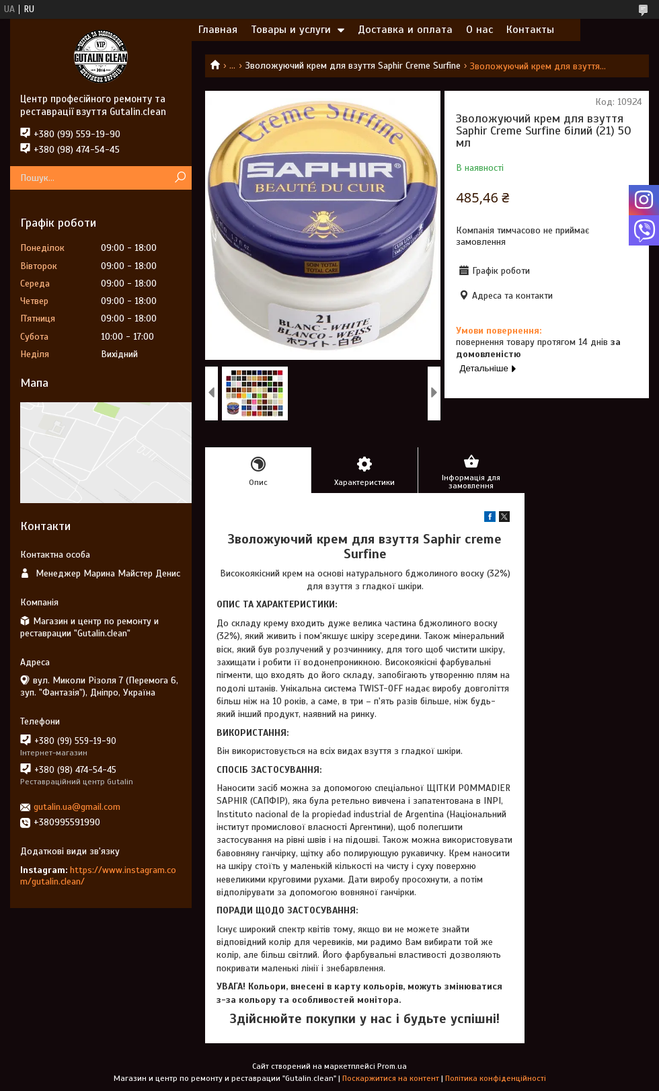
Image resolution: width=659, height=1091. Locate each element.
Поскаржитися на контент (390, 1078)
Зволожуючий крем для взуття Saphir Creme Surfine (353, 65)
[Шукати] (180, 178)
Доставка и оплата (405, 29)
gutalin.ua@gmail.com (77, 807)
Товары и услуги (291, 29)
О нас (479, 29)
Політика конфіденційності (495, 1078)
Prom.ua (392, 1066)
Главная (217, 29)
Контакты (530, 29)
